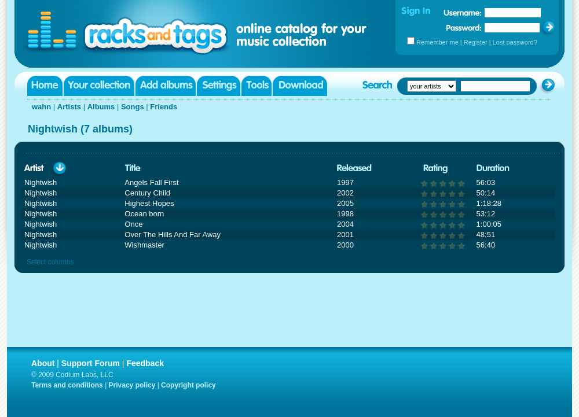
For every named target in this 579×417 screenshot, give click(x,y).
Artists (69, 106)
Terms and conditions (67, 385)
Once (133, 224)
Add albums (165, 86)
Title (132, 169)
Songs (132, 106)
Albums (101, 106)
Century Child (147, 193)
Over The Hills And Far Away (172, 234)
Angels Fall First (151, 182)
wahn (41, 106)
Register (476, 42)
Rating (435, 169)
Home (45, 86)
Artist (34, 169)
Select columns (50, 262)
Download (300, 86)
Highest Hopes (149, 203)
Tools (256, 86)
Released (354, 169)
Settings (218, 86)
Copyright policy (188, 385)
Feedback (145, 363)
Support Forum (90, 363)
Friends (163, 106)
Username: (463, 13)
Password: (464, 27)
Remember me (437, 42)
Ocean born (144, 213)
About (42, 363)
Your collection (99, 86)
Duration (493, 169)
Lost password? (515, 42)
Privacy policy (132, 385)
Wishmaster (144, 245)
